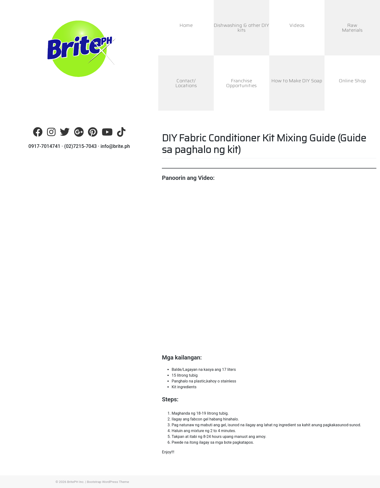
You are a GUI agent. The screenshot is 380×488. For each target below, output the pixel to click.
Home (186, 25)
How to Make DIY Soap (296, 80)
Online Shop (352, 80)
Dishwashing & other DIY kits (241, 27)
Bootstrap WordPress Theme (108, 482)
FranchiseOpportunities (241, 83)
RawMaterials (352, 27)
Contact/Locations (186, 83)
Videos (296, 25)
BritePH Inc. (76, 482)
